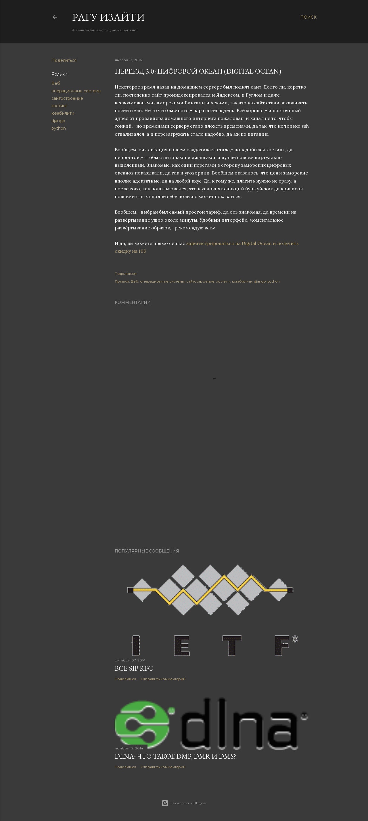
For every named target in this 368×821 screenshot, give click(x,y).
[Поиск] (308, 17)
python (58, 128)
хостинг (59, 105)
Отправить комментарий (163, 679)
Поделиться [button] (63, 60)
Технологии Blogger (184, 803)
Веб (55, 83)
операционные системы (76, 90)
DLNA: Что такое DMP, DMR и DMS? (175, 756)
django (58, 120)
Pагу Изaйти (108, 17)
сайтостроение (67, 98)
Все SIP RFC (134, 668)
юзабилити (62, 113)
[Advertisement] (213, 494)
